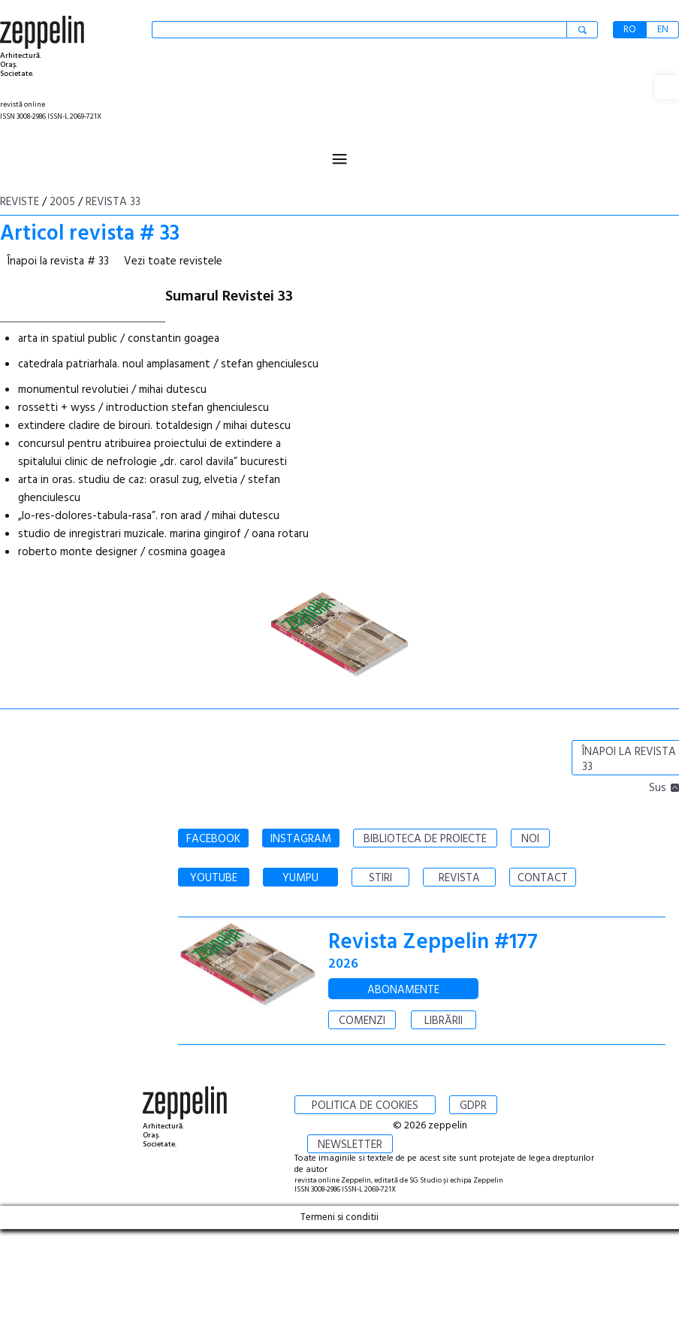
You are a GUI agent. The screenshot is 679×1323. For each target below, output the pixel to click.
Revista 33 (113, 202)
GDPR (473, 1106)
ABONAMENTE (403, 990)
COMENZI (362, 1021)
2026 (343, 964)
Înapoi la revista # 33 (58, 261)
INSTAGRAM (300, 839)
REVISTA (459, 878)
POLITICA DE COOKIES (365, 1106)
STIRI (380, 878)
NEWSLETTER (350, 1145)
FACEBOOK (213, 839)
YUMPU (300, 878)
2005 (62, 202)
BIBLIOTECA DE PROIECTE (425, 839)
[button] (667, 87)
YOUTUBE (213, 878)
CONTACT (543, 878)
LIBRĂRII (443, 1021)
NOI (530, 839)
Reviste (19, 202)
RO (629, 30)
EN (662, 30)
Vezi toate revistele (173, 261)
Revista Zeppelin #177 (433, 942)
